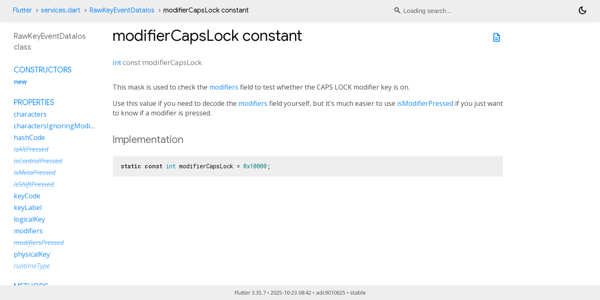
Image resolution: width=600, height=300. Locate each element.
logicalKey (29, 219)
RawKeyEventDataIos (122, 10)
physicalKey (32, 254)
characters (30, 114)
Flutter (22, 10)
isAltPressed (31, 149)
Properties (34, 102)
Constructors (43, 70)
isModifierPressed (425, 103)
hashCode (29, 137)
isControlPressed (38, 160)
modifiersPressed (39, 242)
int (116, 62)
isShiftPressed (34, 184)
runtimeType (32, 265)
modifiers (223, 87)
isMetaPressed (34, 172)
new (20, 81)
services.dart (60, 10)
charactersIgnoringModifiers (59, 125)
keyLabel (28, 207)
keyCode (27, 195)
